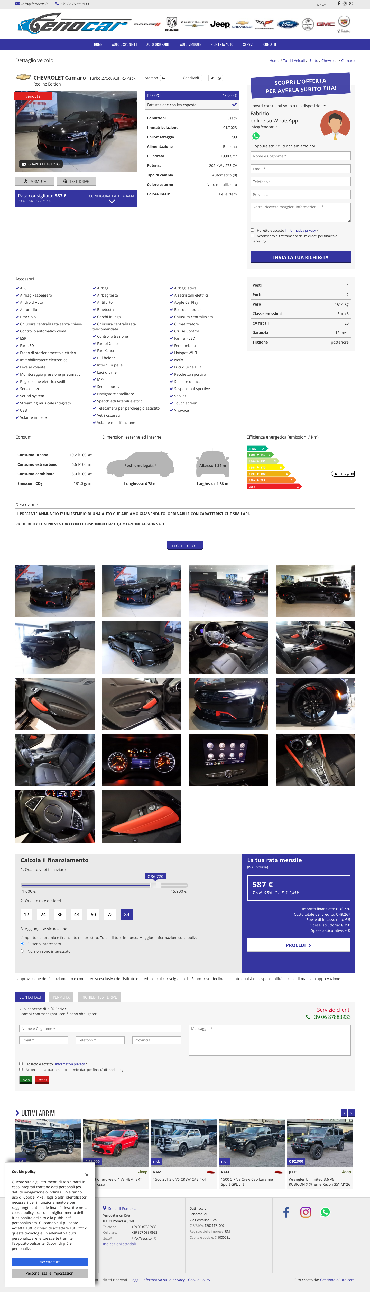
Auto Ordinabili (158, 44)
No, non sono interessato (48, 951)
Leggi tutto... (185, 545)
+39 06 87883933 (74, 3)
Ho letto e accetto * (288, 230)
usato (313, 60)
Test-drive (76, 181)
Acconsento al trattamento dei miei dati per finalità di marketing (74, 1069)
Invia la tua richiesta (300, 257)
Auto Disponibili (124, 44)
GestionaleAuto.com (337, 1279)
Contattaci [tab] (30, 997)
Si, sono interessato (44, 943)
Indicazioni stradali (119, 1243)
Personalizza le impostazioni (50, 1273)
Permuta (35, 181)
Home (98, 44)
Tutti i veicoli (294, 60)
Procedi (298, 945)
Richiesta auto (222, 44)
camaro (348, 60)
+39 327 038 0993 (144, 1232)
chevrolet (329, 60)
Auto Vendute (190, 44)
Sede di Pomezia (122, 1208)
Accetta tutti (50, 1261)
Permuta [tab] (61, 997)
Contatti (269, 44)
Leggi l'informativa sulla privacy (158, 1279)
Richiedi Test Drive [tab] (99, 997)
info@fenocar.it (34, 3)
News (321, 4)
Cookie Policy (199, 1279)
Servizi (248, 44)
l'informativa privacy (300, 230)
